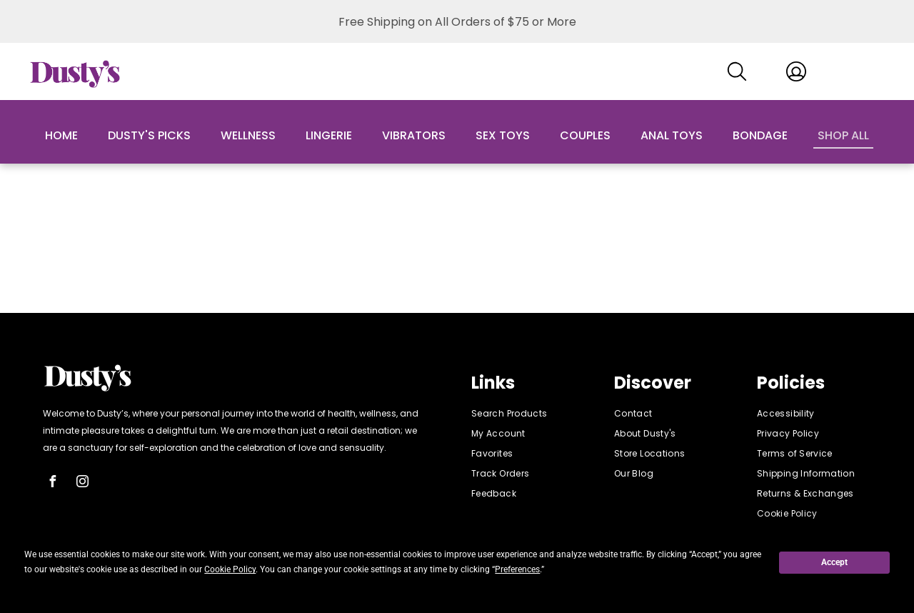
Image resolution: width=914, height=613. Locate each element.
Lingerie (329, 135)
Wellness (248, 135)
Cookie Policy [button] (230, 569)
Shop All (843, 135)
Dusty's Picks (149, 135)
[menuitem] (528, 414)
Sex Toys (503, 135)
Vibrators (414, 135)
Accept (834, 562)
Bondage (760, 135)
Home (61, 135)
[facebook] (52, 483)
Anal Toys (672, 135)
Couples (585, 135)
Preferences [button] (517, 569)
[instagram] (82, 483)
